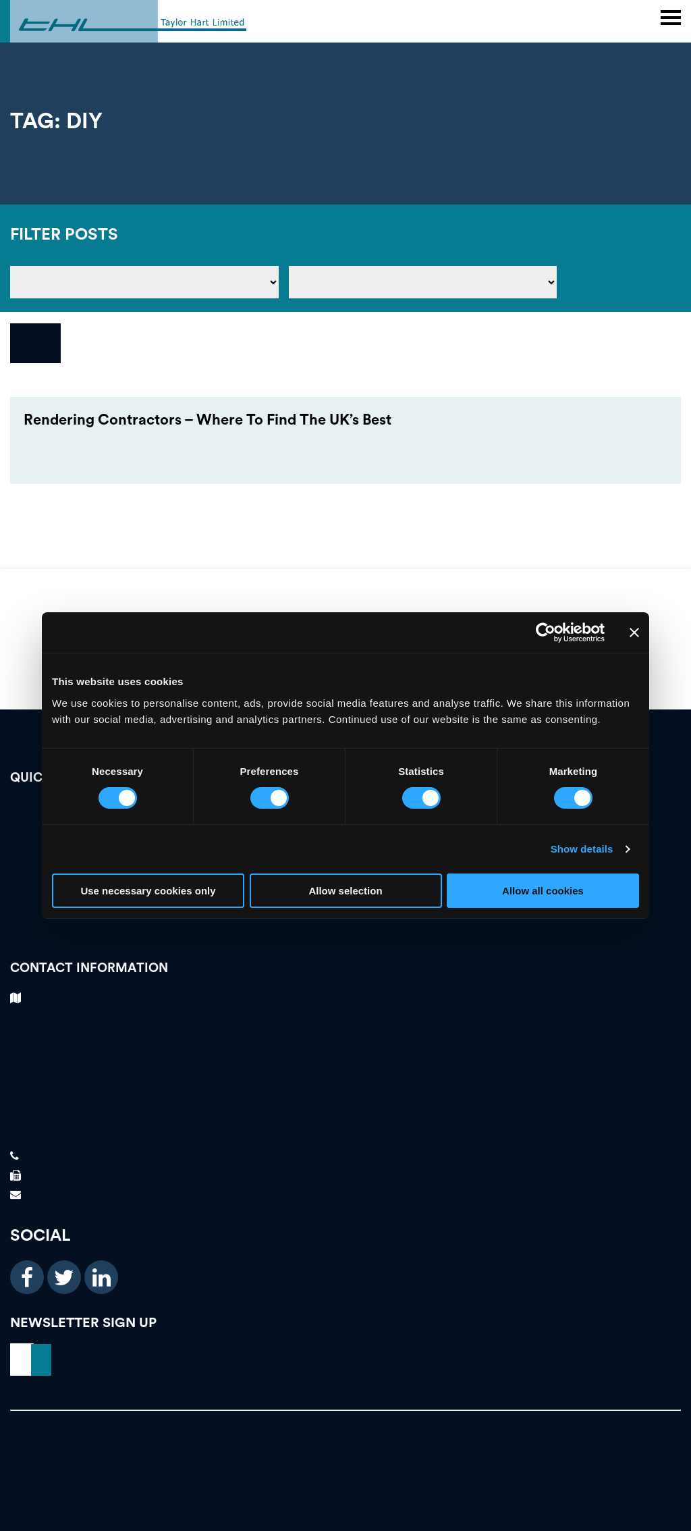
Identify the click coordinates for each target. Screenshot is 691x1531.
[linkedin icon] (101, 1277)
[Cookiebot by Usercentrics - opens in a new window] (546, 632)
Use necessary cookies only (147, 890)
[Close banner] (634, 632)
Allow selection (345, 890)
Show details (582, 849)
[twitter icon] (64, 1277)
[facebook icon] (27, 1277)
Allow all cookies (543, 890)
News (345, 928)
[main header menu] (671, 17)
